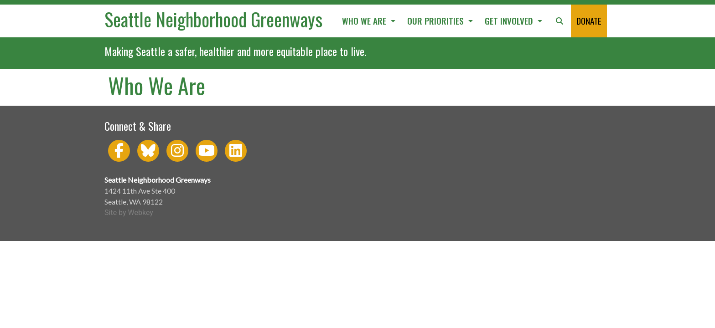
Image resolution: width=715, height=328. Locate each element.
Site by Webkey (128, 212)
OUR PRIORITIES (436, 20)
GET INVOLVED (510, 20)
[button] (559, 21)
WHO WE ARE (365, 20)
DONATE (588, 20)
